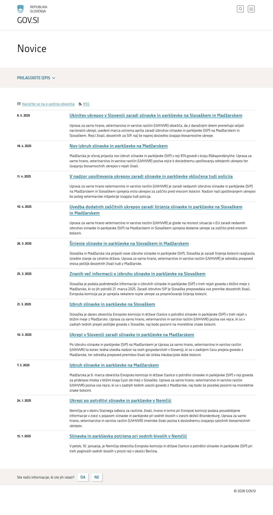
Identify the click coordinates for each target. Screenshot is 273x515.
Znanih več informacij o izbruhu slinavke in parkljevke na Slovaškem (137, 274)
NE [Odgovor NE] (96, 477)
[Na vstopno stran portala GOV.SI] (44, 14)
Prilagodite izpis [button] (37, 78)
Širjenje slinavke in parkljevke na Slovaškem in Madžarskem (129, 243)
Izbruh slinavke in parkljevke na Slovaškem (112, 304)
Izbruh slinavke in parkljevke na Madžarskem (114, 365)
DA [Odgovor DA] (82, 477)
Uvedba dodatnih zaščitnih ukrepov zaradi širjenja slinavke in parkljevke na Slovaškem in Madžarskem (156, 210)
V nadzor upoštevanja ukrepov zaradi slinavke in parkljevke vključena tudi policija (151, 176)
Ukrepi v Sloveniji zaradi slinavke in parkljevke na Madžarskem (132, 335)
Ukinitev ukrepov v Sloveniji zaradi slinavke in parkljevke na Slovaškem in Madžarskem (156, 115)
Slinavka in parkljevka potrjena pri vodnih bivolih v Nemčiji (128, 436)
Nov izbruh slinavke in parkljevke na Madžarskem (119, 146)
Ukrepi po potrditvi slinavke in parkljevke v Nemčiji (120, 400)
